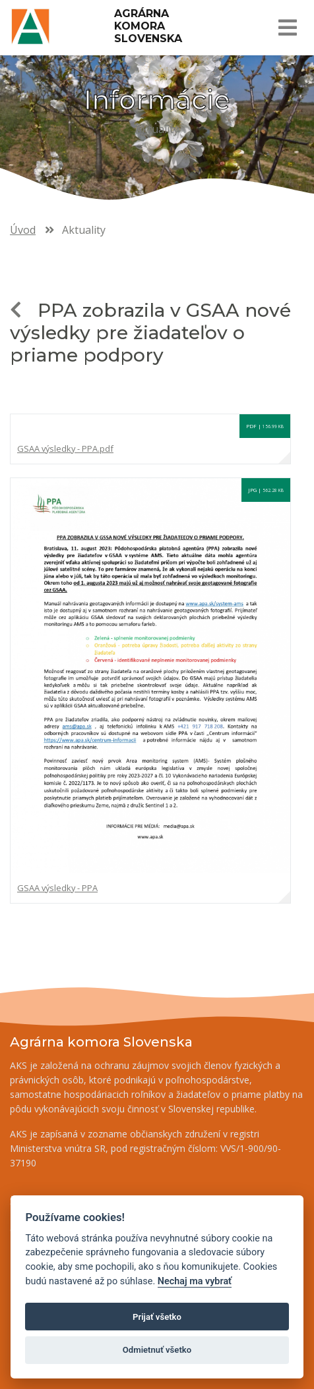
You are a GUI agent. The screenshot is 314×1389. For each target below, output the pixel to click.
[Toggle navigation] (286, 27)
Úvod (23, 230)
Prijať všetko (157, 1317)
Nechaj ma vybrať (195, 1281)
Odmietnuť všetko (157, 1350)
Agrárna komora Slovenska (148, 26)
